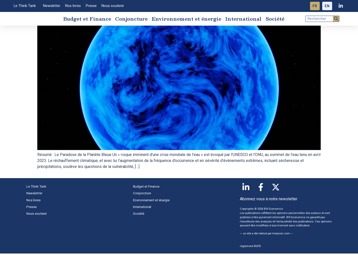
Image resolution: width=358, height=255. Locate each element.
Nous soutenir (112, 6)
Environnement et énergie (186, 19)
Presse (91, 6)
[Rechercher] (336, 19)
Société (275, 19)
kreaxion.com (281, 235)
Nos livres (73, 6)
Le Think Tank (26, 5)
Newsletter (51, 6)
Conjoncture (131, 19)
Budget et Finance (87, 19)
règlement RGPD (250, 247)
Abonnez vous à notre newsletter (268, 200)
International (243, 19)
